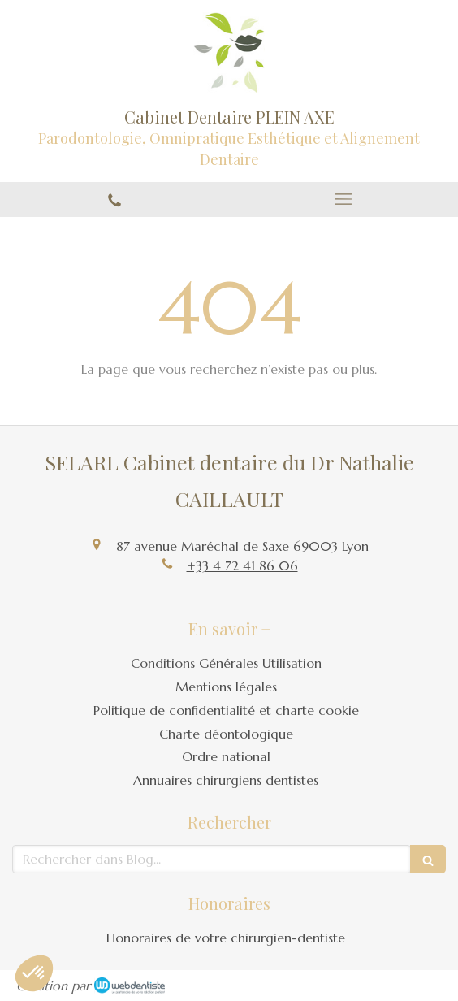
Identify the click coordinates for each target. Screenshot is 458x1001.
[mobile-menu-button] (343, 199)
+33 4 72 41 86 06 (242, 565)
